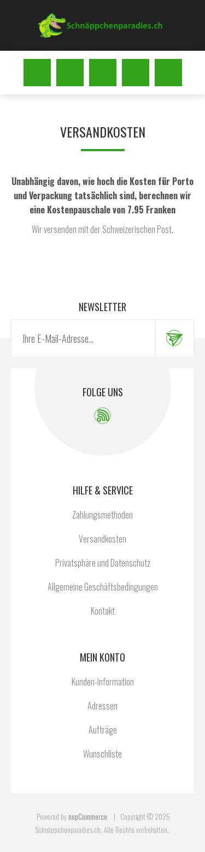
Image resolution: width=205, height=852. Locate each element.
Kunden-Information (103, 681)
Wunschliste (135, 72)
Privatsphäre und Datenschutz (102, 562)
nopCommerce (87, 816)
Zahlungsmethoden (102, 514)
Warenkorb (168, 72)
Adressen (102, 705)
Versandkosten (102, 538)
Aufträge (103, 729)
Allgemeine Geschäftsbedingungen (103, 586)
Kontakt (103, 610)
